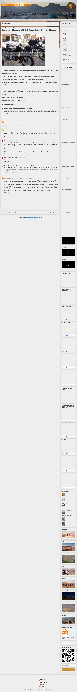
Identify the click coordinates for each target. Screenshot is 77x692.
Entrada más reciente (9, 212)
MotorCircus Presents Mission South (70, 498)
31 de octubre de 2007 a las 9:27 (18, 122)
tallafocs (43, 686)
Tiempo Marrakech (65, 670)
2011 (64, 45)
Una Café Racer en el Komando (69, 522)
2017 (64, 38)
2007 (64, 50)
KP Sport (33, 19)
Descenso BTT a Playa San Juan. (67, 515)
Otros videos (47, 19)
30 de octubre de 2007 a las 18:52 (21, 108)
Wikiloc (67, 303)
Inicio (32, 212)
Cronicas (10, 19)
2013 (64, 43)
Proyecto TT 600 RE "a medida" (70, 517)
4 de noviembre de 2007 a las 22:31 (21, 178)
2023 (64, 30)
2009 (64, 48)
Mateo (6, 122)
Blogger (51, 689)
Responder (7, 118)
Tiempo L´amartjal (65, 665)
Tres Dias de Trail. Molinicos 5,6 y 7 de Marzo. (68, 508)
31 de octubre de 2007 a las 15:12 (20, 141)
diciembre (65, 51)
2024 (64, 29)
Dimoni (6, 108)
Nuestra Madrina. (66, 59)
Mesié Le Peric (44, 682)
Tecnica (27, 19)
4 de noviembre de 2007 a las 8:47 (25, 165)
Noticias (4, 19)
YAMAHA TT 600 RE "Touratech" (70, 503)
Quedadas (17, 19)
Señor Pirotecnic (9, 165)
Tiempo (63, 669)
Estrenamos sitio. (66, 60)
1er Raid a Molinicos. (66, 58)
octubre (64, 54)
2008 (64, 49)
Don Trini (7, 130)
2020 (64, 34)
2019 (64, 35)
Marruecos (40, 19)
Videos (22, 19)
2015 (64, 40)
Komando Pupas (15, 5)
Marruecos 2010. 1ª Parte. (69, 511)
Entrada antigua (52, 212)
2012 (64, 44)
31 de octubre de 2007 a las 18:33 (20, 157)
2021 (64, 33)
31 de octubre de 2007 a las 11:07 (20, 130)
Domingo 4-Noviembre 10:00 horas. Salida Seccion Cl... (67, 56)
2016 (64, 39)
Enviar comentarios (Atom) (34, 217)
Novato (42, 684)
